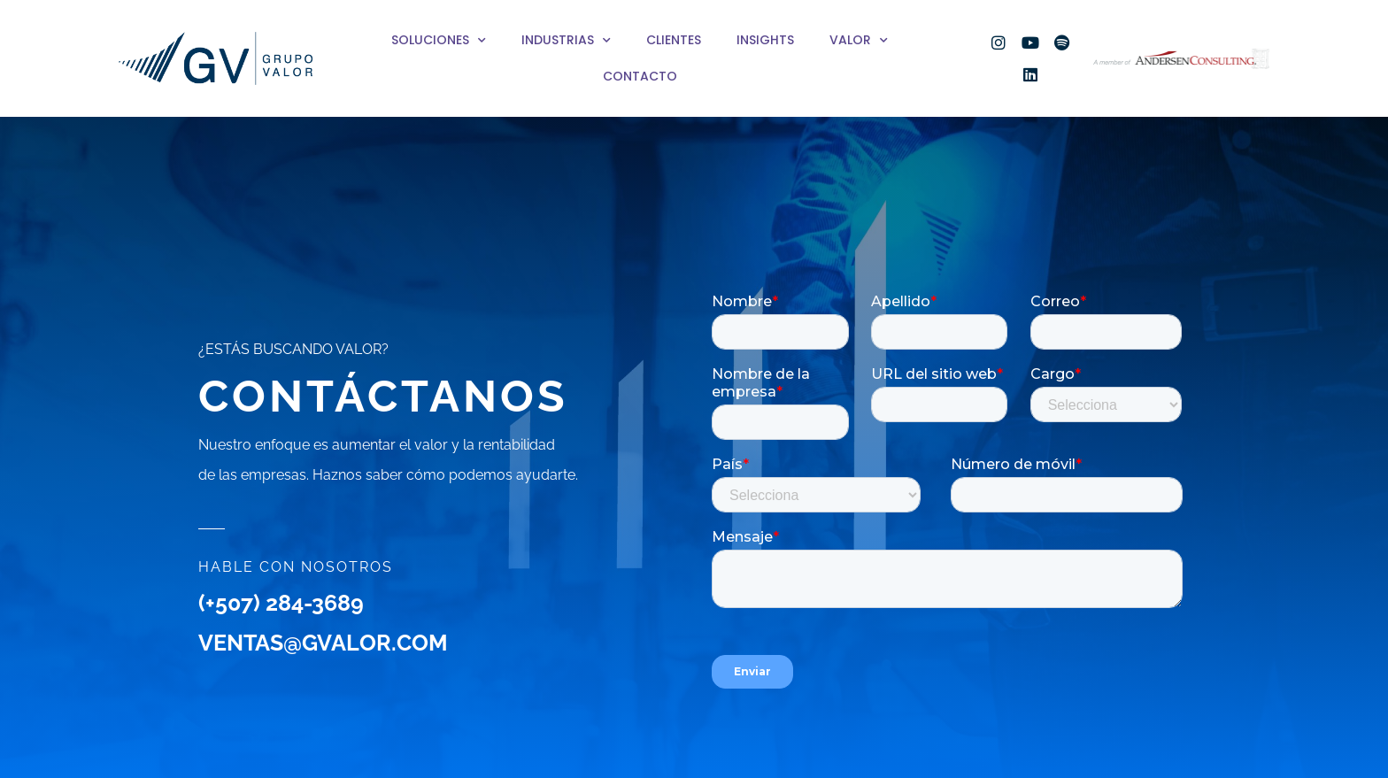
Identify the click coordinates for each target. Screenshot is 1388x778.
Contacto (640, 76)
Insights (765, 40)
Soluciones (438, 40)
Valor (858, 40)
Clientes (673, 40)
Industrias (566, 40)
